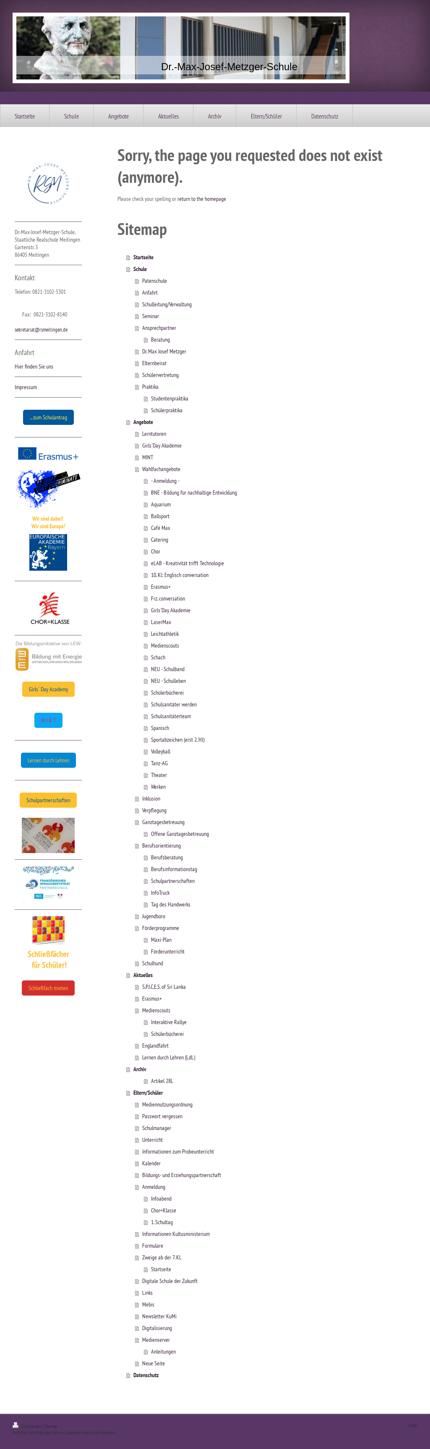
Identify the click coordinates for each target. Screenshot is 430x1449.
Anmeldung (153, 1187)
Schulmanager (156, 1128)
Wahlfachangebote (161, 469)
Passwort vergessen (162, 1116)
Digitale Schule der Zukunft (170, 1281)
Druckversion (28, 1426)
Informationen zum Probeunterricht (178, 1151)
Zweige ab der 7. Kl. (161, 1257)
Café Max (160, 528)
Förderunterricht (168, 951)
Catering (159, 539)
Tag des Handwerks (170, 904)
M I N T (48, 720)
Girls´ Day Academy (48, 689)
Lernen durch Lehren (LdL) (168, 1057)
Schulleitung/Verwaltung (167, 304)
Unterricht (152, 1139)
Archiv (139, 1069)
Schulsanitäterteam (171, 716)
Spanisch (160, 728)
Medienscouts (165, 645)
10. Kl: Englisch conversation (179, 575)
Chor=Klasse (163, 1210)
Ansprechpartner (159, 328)
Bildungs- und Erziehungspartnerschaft (181, 1175)
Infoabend (161, 1198)
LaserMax (161, 622)
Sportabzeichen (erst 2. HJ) (177, 739)
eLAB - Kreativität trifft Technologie (187, 563)
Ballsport (160, 516)
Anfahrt (150, 292)
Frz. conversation (168, 598)
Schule (140, 269)
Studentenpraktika (169, 398)
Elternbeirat (154, 363)
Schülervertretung (160, 375)
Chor (155, 551)
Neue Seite (153, 1363)
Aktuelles (143, 975)
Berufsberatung (167, 857)
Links (147, 1292)
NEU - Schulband (168, 669)
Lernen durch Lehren (48, 760)
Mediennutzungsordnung (167, 1104)
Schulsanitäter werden (174, 704)
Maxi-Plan (161, 939)
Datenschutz (146, 1375)
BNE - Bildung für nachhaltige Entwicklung (194, 492)
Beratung (160, 339)
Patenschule (154, 281)
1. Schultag (162, 1222)
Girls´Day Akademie (162, 445)
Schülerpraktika (166, 410)
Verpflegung (154, 810)
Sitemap (50, 1426)
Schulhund (152, 963)
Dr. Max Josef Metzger (164, 351)
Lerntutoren (154, 433)
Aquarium (161, 504)
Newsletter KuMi (159, 1316)
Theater (159, 775)
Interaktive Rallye (169, 1022)
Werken (158, 786)
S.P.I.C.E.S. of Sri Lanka (164, 987)
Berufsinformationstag (174, 869)
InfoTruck (160, 892)
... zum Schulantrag (48, 417)
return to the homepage (201, 199)
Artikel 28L (162, 1081)
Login (412, 1425)
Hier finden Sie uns (34, 366)
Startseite (143, 257)
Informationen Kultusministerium (176, 1234)
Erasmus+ (161, 586)
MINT (147, 457)
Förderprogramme (160, 928)
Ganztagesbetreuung (163, 822)
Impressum (26, 387)
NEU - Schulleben (168, 681)
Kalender (151, 1163)
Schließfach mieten (48, 988)
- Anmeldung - (165, 481)
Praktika (150, 386)
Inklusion (151, 798)
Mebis (148, 1304)
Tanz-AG (159, 763)
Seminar (150, 316)
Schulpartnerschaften (48, 800)
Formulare (152, 1245)
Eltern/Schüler (148, 1092)
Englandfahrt (155, 1045)
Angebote (143, 422)
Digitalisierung (157, 1328)
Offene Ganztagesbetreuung (180, 834)
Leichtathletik (165, 634)
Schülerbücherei (167, 692)
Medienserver (156, 1340)
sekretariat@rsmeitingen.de (41, 329)
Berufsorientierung (161, 845)
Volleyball (160, 751)
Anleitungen (163, 1351)
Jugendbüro (153, 916)
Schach (158, 657)
